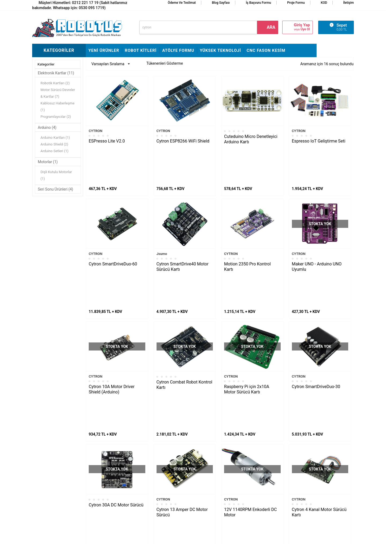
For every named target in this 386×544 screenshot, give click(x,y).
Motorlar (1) (48, 162)
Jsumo (162, 218)
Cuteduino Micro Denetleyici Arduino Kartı (250, 139)
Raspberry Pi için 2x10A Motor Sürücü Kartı (246, 318)
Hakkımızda (151, 455)
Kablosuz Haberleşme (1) (57, 106)
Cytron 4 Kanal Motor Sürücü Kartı (319, 405)
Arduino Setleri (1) (54, 151)
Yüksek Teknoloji (220, 50)
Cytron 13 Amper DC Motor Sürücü (182, 405)
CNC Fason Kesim (266, 50)
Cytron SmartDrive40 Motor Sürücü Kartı (183, 231)
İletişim (348, 3)
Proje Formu (296, 3)
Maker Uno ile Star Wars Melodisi (54, 459)
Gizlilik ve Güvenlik (211, 495)
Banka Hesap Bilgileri (159, 487)
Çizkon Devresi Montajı (107, 479)
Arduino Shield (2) (54, 144)
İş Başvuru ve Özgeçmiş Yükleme (161, 467)
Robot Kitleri (141, 50)
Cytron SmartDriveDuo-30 (316, 315)
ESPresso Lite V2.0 (107, 141)
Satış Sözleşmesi (156, 479)
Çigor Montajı (99, 463)
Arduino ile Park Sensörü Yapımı (55, 491)
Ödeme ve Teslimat (182, 3)
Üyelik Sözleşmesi (210, 471)
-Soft (166, 537)
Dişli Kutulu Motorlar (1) (56, 175)
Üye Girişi (203, 479)
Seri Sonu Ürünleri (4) (55, 189)
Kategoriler (46, 64)
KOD (324, 3)
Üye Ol (305, 29)
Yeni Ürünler (103, 50)
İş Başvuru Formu (258, 3)
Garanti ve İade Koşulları (215, 487)
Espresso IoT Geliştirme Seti (319, 141)
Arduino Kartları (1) (55, 138)
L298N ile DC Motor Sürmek (57, 447)
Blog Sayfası (221, 3)
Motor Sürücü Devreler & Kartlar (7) (57, 93)
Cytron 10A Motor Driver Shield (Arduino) (112, 318)
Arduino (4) (47, 127)
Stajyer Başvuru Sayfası (161, 447)
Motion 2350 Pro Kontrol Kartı (247, 231)
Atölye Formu (178, 50)
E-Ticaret (177, 537)
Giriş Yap (302, 25)
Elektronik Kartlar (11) (56, 73)
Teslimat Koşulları (210, 455)
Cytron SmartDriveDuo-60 (113, 228)
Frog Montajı (98, 455)
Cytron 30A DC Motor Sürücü (116, 397)
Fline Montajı (98, 447)
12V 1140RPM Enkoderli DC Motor (250, 405)
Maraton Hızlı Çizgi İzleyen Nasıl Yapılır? (56, 475)
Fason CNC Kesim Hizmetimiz (157, 499)
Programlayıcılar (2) (55, 117)
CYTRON (95, 131)
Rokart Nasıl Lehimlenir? (108, 471)
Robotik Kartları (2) (55, 83)
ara (271, 27)
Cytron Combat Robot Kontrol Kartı (184, 313)
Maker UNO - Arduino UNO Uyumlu (317, 231)
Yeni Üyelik (204, 463)
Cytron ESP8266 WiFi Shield (183, 141)
